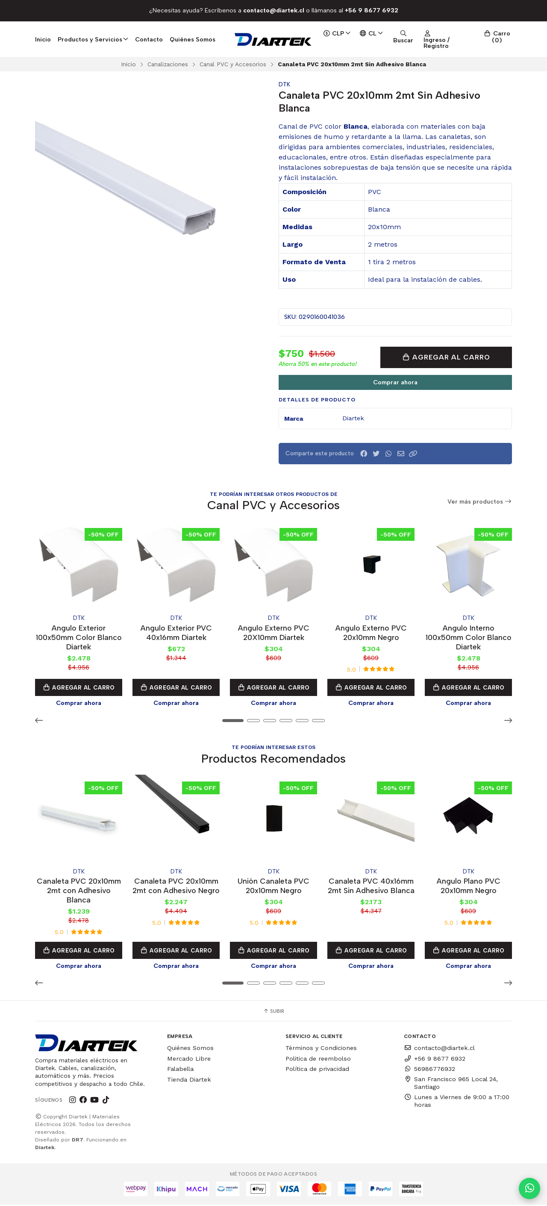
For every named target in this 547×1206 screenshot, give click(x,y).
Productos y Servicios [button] (93, 39)
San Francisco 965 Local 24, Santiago (451, 1084)
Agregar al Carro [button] (78, 687)
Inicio (43, 39)
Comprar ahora (395, 382)
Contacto (149, 39)
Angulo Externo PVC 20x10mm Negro (371, 632)
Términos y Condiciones (321, 1049)
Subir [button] (273, 1012)
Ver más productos (479, 501)
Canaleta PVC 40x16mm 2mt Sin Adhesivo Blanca (371, 886)
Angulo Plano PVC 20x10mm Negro (468, 886)
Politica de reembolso (318, 1059)
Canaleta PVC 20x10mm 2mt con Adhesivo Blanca (79, 891)
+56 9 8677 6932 (434, 1059)
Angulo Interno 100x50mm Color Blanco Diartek (469, 637)
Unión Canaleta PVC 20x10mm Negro (273, 886)
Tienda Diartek (189, 1080)
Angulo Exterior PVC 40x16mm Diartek (176, 632)
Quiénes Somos (192, 39)
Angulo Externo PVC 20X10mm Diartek (273, 632)
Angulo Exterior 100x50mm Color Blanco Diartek (79, 637)
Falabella (180, 1070)
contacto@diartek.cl (439, 1049)
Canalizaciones (167, 64)
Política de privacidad (317, 1070)
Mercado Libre (189, 1059)
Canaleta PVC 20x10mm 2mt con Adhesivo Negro (176, 886)
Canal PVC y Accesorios (233, 64)
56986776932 (429, 1070)
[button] (413, 453)
